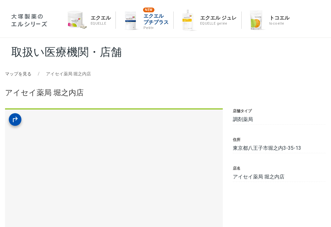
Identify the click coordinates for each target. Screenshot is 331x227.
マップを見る (18, 73)
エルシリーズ (29, 20)
